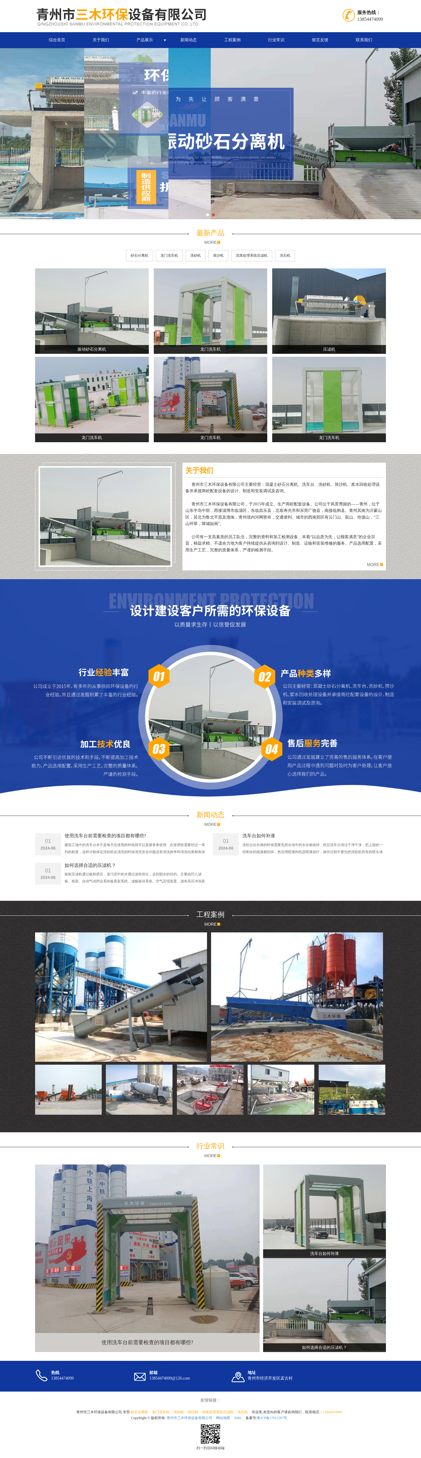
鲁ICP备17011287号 (272, 1418)
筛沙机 (218, 255)
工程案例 (232, 40)
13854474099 (332, 1412)
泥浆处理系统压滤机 (252, 255)
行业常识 (276, 40)
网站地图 (223, 1418)
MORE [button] (373, 564)
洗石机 (285, 255)
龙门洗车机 (169, 255)
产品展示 (145, 40)
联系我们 (364, 40)
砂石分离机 (139, 255)
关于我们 (101, 40)
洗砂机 (195, 255)
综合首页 (57, 40)
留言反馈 (320, 40)
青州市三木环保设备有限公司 (189, 1418)
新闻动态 (188, 40)
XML (238, 1418)
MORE (210, 242)
